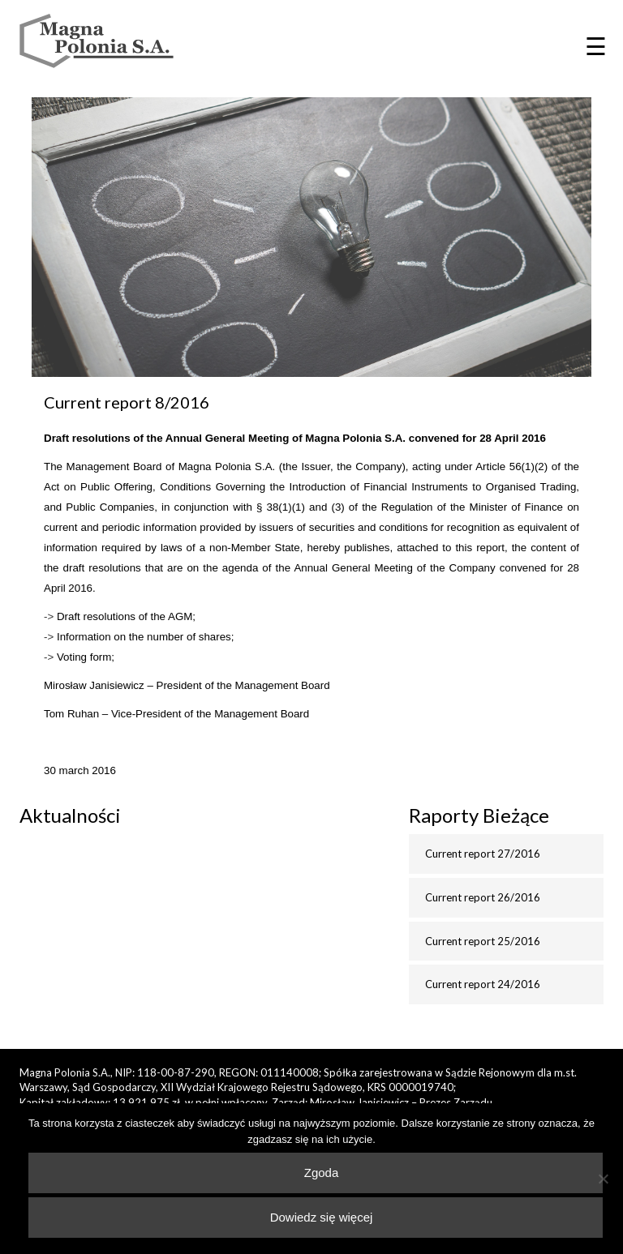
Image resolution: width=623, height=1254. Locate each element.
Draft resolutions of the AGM (124, 616)
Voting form (84, 657)
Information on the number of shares (144, 637)
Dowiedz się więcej (321, 1217)
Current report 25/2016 (482, 941)
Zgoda (321, 1172)
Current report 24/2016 (482, 984)
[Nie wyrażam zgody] (603, 1179)
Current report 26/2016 (482, 897)
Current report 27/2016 (482, 853)
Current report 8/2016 (126, 402)
